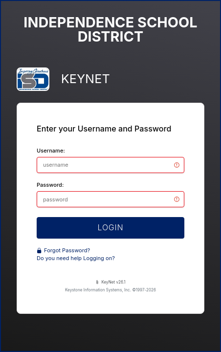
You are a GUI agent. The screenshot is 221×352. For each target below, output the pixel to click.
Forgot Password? (63, 250)
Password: (50, 184)
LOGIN (111, 227)
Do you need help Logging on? (76, 258)
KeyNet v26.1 (110, 282)
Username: (51, 150)
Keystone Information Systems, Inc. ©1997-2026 (110, 289)
